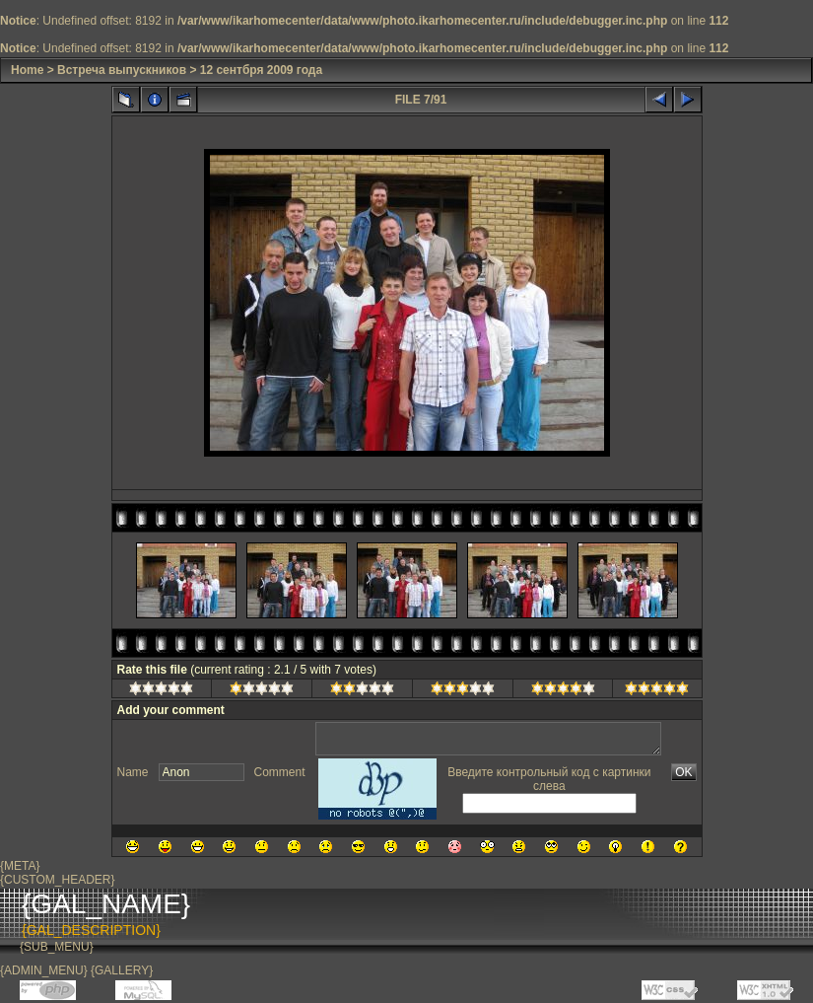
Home (27, 70)
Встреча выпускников (121, 70)
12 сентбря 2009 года (261, 70)
